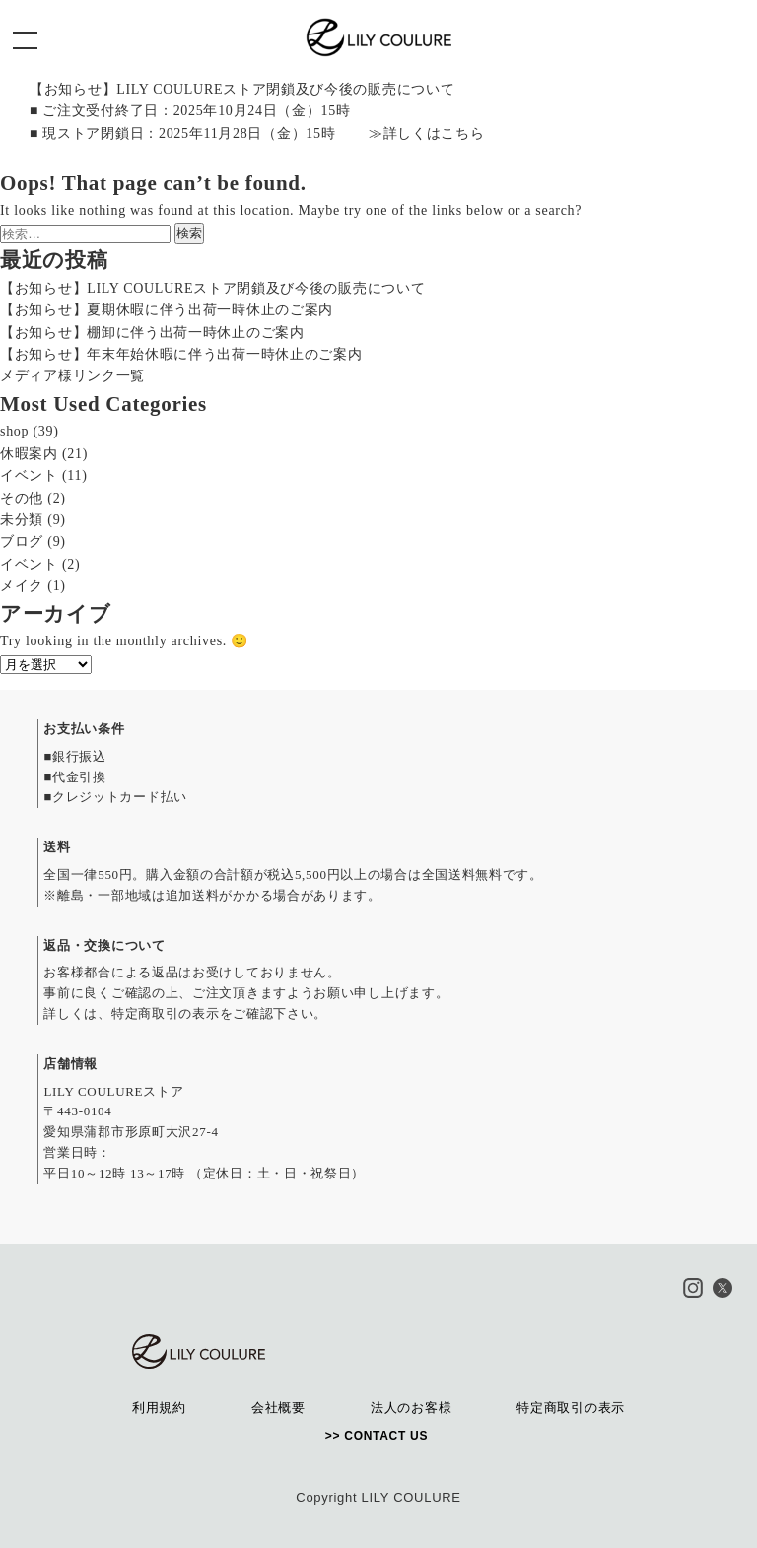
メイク (21, 585)
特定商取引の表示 (165, 1013)
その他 (21, 498)
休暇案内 (29, 453)
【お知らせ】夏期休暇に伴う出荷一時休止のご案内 (166, 310)
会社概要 (278, 1407)
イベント (29, 475)
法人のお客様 (411, 1407)
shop (14, 431)
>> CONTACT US (378, 1436)
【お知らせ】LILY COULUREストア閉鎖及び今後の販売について (212, 288)
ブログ (21, 541)
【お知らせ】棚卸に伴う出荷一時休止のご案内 (152, 332)
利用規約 (159, 1407)
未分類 (21, 519)
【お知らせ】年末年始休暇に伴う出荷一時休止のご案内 (181, 354)
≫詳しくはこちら (427, 133)
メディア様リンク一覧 (72, 376)
